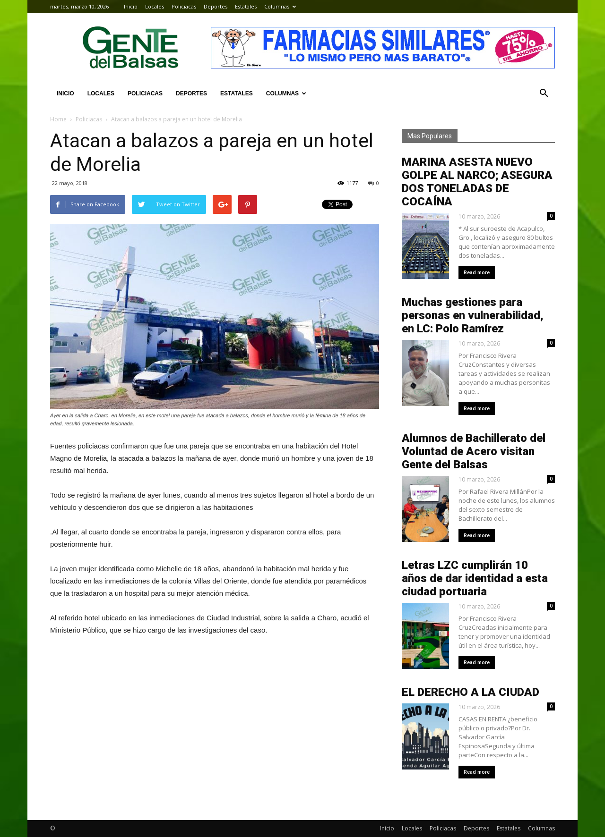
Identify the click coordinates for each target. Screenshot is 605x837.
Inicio (131, 6)
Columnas (280, 6)
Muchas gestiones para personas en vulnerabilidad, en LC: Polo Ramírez (473, 315)
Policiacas (184, 6)
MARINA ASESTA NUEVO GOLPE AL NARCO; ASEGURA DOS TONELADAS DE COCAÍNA (477, 181)
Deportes (215, 6)
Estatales (246, 6)
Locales (154, 6)
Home (58, 119)
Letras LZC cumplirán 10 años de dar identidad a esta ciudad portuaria (475, 578)
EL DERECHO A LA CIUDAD (470, 692)
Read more (477, 273)
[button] (543, 93)
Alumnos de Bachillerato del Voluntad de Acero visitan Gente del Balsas (473, 451)
